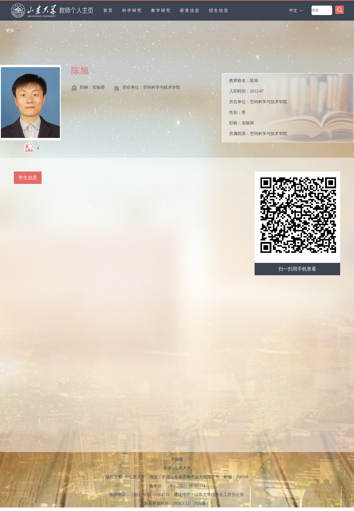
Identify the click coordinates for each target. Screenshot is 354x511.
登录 (167, 468)
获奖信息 (190, 10)
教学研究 (161, 10)
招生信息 (219, 10)
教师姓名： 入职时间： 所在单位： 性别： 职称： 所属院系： (258, 107)
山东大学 (182, 468)
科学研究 (132, 10)
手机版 (177, 459)
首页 (108, 10)
